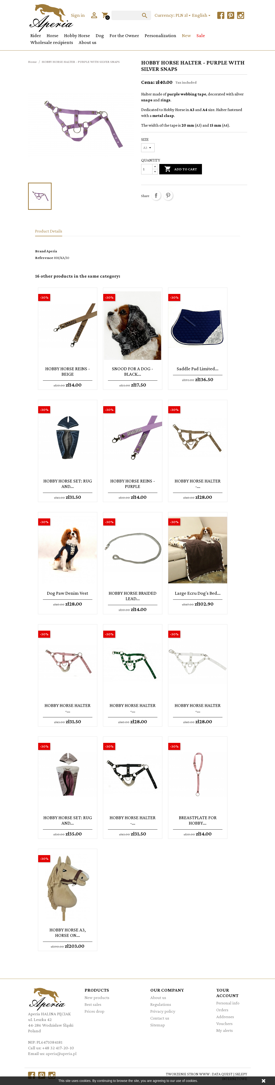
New (186, 35)
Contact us (159, 1018)
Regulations (160, 1004)
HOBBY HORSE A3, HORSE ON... (67, 932)
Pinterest (168, 195)
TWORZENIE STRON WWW (188, 1074)
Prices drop (94, 1011)
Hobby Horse (77, 35)
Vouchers (224, 1023)
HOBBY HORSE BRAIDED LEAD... (132, 595)
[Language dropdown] (202, 15)
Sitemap (157, 1024)
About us (87, 42)
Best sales (93, 1004)
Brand (40, 251)
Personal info (227, 1002)
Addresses (225, 1016)
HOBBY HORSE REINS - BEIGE (67, 371)
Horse (52, 35)
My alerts (224, 1030)
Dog (100, 35)
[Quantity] (146, 169)
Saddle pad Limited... (197, 368)
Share (156, 195)
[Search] (131, 15)
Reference (44, 258)
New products (97, 997)
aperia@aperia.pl (61, 1053)
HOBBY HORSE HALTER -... (198, 483)
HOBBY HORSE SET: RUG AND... (67, 483)
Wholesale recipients (51, 42)
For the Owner (124, 35)
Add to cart (180, 169)
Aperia (51, 251)
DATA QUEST (222, 1074)
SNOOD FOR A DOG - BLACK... (132, 371)
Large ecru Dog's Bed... (198, 593)
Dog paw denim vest (67, 593)
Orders (222, 1009)
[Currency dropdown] (184, 15)
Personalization (160, 35)
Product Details (48, 230)
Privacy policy (162, 1011)
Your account (227, 992)
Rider (35, 35)
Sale (201, 35)
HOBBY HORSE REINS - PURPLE (132, 483)
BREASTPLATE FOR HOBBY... (198, 820)
